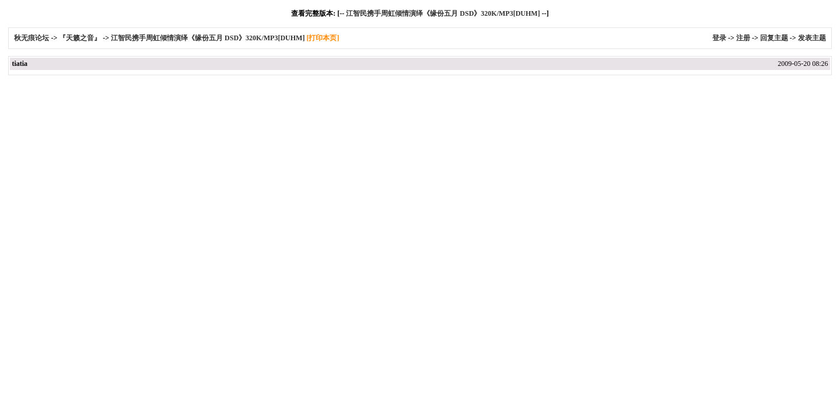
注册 (743, 38)
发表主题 (812, 38)
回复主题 (774, 38)
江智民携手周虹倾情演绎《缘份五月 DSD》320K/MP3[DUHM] (443, 13)
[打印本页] (322, 38)
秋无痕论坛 (32, 38)
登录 (719, 38)
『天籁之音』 (80, 38)
